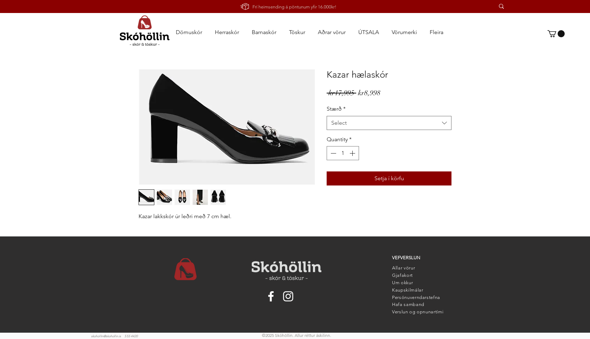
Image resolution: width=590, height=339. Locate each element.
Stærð (336, 108)
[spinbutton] (343, 153)
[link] (556, 33)
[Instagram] (288, 296)
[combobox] (389, 123)
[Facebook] (271, 296)
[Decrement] (333, 153)
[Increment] (353, 153)
